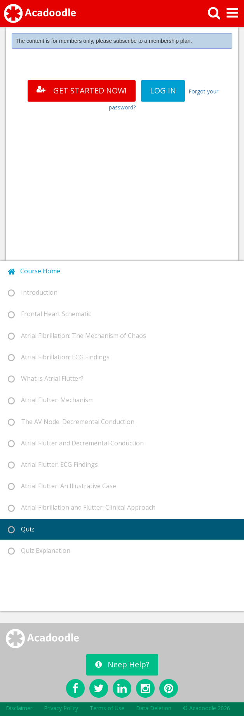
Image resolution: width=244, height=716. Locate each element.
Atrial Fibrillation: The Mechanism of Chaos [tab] (77, 335)
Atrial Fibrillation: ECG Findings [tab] (59, 357)
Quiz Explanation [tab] (39, 550)
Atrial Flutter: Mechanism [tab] (51, 400)
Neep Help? (122, 664)
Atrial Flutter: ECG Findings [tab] (53, 464)
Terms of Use (107, 708)
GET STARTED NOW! (82, 90)
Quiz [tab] (21, 529)
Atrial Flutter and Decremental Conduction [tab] (76, 443)
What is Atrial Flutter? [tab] (46, 378)
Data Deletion (153, 708)
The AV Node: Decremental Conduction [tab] (71, 421)
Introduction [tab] (33, 292)
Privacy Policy (61, 708)
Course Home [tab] (34, 271)
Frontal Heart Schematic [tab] (49, 314)
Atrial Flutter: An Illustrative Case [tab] (62, 486)
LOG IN (163, 90)
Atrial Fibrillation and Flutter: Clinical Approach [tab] (81, 507)
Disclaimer (19, 708)
